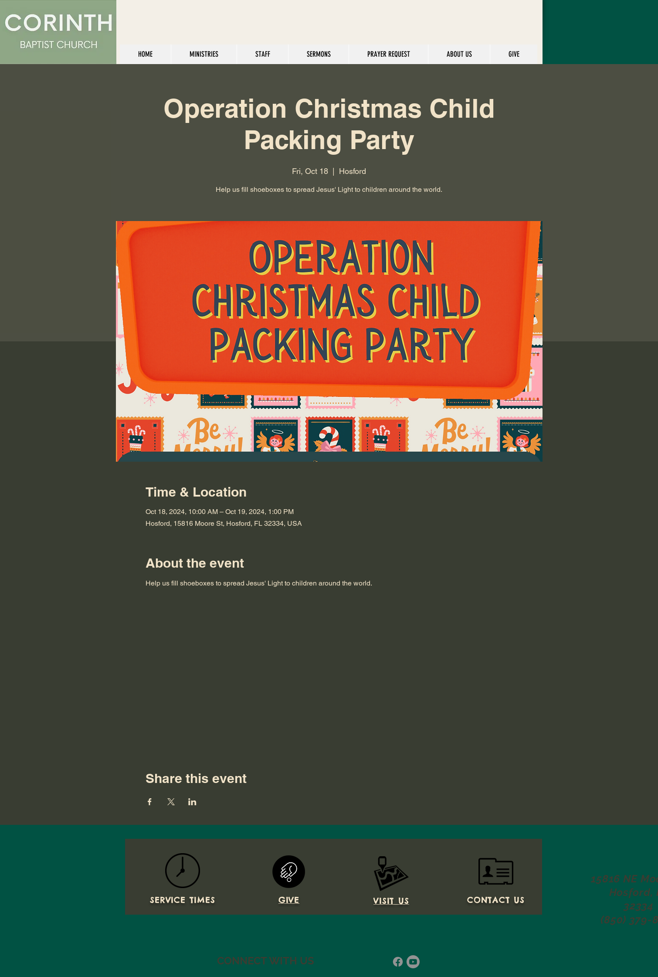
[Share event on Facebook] (150, 801)
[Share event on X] (171, 801)
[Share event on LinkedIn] (192, 801)
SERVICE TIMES (182, 900)
